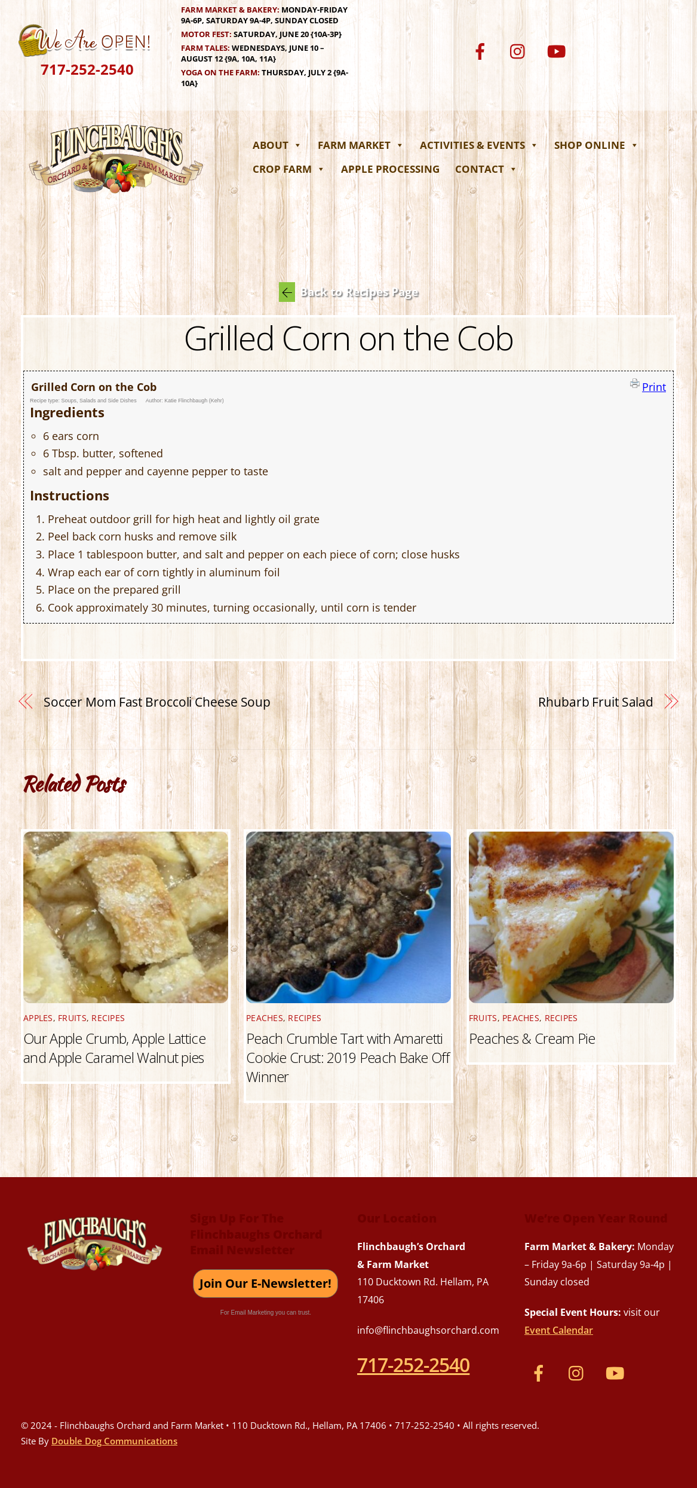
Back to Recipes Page (348, 292)
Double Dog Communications (114, 1441)
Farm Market (361, 145)
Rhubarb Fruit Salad (595, 701)
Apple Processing (390, 169)
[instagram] (520, 50)
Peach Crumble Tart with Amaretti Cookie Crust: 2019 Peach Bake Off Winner (347, 1057)
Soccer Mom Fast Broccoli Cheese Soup (157, 701)
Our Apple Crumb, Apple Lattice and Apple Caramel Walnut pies (114, 1048)
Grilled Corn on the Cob (349, 337)
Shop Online (596, 145)
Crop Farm (289, 169)
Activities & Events (479, 145)
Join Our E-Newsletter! (265, 1283)
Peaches (264, 1018)
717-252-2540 (87, 69)
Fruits (72, 1018)
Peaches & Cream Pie (532, 1038)
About (277, 145)
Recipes (108, 1018)
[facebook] (482, 50)
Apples (38, 1018)
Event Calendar (558, 1330)
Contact (486, 169)
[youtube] (558, 50)
